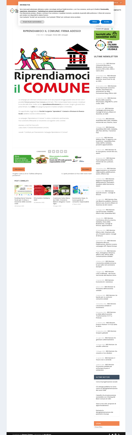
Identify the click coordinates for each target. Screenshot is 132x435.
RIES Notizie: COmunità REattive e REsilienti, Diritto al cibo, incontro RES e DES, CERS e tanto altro (105, 65)
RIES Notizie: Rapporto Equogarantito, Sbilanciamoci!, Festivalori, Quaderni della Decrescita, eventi (105, 180)
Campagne (48, 33)
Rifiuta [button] (94, 22)
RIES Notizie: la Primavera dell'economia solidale (105, 286)
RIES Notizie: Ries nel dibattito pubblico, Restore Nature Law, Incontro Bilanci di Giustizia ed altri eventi (106, 200)
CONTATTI (117, 12)
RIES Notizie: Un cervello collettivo (106, 343)
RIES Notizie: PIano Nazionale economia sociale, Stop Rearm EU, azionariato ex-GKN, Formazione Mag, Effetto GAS (106, 87)
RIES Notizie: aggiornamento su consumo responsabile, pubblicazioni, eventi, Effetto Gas (106, 169)
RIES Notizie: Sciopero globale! (106, 330)
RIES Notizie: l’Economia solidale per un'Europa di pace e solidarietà (105, 365)
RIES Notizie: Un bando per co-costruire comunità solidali (106, 295)
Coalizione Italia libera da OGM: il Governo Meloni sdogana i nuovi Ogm (61, 199)
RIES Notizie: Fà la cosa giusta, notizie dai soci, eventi (106, 149)
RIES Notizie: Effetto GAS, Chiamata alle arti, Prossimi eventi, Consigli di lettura (106, 231)
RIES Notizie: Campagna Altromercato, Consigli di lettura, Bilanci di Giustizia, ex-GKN (106, 109)
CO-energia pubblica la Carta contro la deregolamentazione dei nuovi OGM (106, 386)
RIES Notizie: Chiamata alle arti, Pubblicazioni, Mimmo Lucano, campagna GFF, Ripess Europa (106, 241)
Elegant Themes (27, 433)
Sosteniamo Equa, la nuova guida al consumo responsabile (80, 198)
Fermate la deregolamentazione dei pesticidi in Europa (104, 410)
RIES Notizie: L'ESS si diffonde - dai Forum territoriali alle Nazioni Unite (106, 271)
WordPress (47, 433)
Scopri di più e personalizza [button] (32, 22)
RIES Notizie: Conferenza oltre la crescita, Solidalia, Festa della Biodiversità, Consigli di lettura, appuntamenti (106, 220)
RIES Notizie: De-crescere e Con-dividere (106, 350)
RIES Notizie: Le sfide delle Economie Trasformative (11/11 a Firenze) (106, 313)
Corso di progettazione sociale (106, 380)
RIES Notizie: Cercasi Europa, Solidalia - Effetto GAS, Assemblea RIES (105, 209)
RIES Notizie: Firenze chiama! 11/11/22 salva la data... (106, 322)
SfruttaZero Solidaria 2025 (42, 197)
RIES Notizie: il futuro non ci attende (105, 357)
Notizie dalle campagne (60, 33)
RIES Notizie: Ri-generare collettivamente (106, 337)
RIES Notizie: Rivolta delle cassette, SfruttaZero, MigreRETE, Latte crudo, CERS (106, 99)
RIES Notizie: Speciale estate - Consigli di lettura (105, 191)
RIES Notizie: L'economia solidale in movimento (106, 303)
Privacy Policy (98, 425)
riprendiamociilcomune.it (52, 102)
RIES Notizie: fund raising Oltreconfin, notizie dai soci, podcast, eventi (105, 159)
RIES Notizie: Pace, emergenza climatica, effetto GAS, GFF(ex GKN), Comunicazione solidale (106, 252)
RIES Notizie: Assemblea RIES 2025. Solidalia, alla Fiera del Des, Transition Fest (106, 128)
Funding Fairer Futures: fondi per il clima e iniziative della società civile (23, 199)
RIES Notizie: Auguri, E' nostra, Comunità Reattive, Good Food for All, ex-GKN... (106, 76)
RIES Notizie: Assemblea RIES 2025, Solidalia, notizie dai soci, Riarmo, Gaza (106, 118)
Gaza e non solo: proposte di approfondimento (106, 403)
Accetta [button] (106, 22)
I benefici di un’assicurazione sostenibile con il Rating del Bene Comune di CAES (106, 395)
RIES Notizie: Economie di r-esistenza (105, 279)
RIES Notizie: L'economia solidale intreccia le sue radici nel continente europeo (106, 262)
